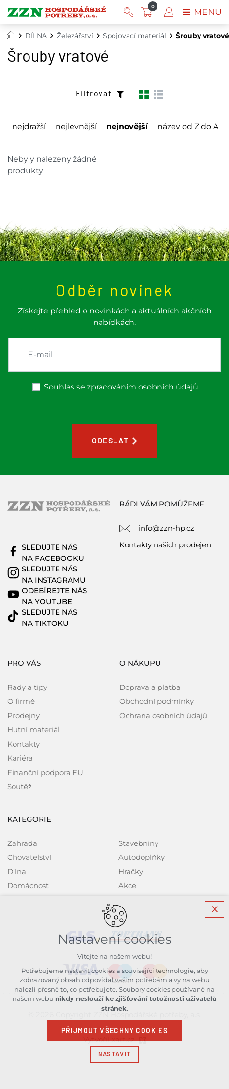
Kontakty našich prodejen (165, 545)
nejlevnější (76, 126)
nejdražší (29, 126)
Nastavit (114, 1054)
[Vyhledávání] (128, 12)
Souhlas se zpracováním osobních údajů (121, 387)
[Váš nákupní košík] (149, 12)
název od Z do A (187, 126)
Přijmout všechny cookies (114, 1031)
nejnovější (127, 126)
